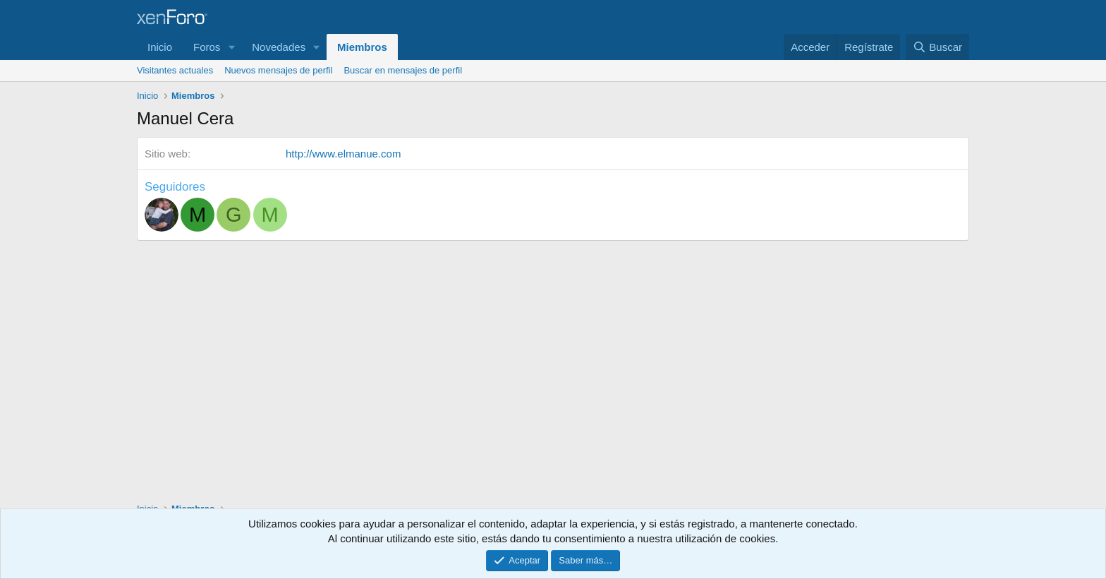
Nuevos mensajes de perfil (278, 70)
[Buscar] (937, 47)
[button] (231, 47)
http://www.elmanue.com (343, 154)
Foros (206, 47)
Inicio (159, 47)
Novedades (278, 47)
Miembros (362, 47)
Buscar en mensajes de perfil (403, 70)
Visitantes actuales (175, 70)
